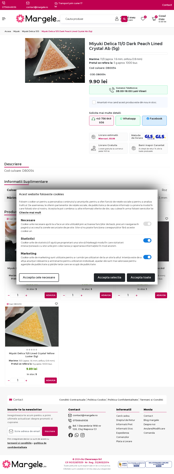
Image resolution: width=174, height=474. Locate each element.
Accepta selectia (109, 277)
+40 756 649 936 (101, 120)
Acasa (8, 31)
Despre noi (149, 424)
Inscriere (50, 431)
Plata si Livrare (124, 441)
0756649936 (9, 7)
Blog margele (151, 420)
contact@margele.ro (83, 415)
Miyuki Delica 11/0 (30, 31)
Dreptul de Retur (125, 420)
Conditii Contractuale (72, 399)
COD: (93, 74)
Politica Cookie (97, 399)
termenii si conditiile (19, 443)
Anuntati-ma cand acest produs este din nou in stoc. (126, 102)
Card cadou (123, 415)
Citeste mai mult (30, 212)
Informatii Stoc (124, 428)
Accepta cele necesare (39, 277)
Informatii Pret (124, 424)
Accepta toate (141, 277)
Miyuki (16, 31)
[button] (7, 19)
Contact (167, 5)
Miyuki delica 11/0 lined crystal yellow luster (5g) (32, 355)
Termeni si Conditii (151, 399)
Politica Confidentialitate (123, 399)
